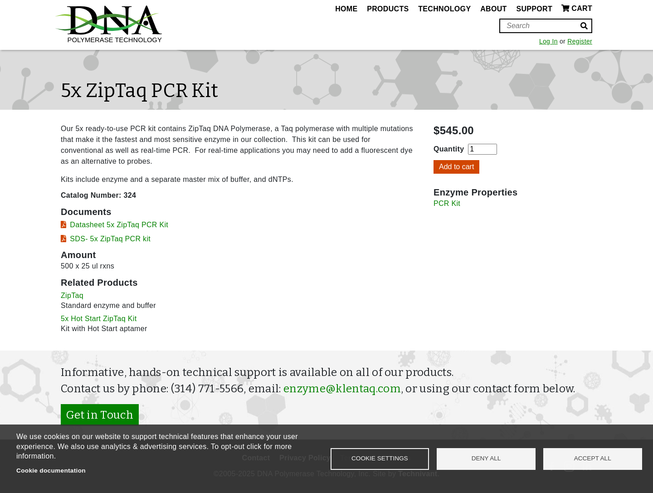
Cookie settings (379, 458)
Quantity (449, 149)
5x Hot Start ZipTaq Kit (98, 318)
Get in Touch (99, 415)
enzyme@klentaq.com (342, 388)
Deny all (486, 458)
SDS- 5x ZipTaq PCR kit (110, 239)
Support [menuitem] (534, 9)
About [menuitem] (493, 9)
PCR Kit (447, 203)
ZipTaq (72, 295)
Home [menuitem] (346, 9)
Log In (548, 41)
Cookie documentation (51, 470)
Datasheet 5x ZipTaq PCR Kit (119, 225)
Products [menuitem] (388, 9)
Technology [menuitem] (444, 9)
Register (579, 41)
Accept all (592, 458)
